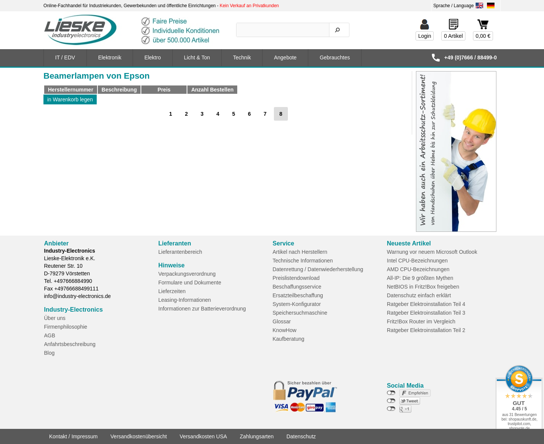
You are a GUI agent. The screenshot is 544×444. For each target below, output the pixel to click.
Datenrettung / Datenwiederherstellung (318, 269)
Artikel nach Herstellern (300, 252)
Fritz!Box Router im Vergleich (421, 321)
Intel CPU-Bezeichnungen (417, 261)
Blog (49, 353)
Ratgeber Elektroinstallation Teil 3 (426, 313)
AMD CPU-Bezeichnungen (418, 269)
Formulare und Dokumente (189, 282)
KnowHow (285, 330)
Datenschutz (301, 436)
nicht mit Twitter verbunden (391, 401)
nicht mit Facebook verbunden (391, 393)
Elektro (152, 57)
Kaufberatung (288, 339)
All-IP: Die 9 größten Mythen (420, 278)
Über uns (55, 318)
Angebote (285, 57)
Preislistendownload (296, 278)
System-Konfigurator (297, 304)
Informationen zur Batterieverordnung (202, 309)
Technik (242, 57)
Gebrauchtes (335, 57)
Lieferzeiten (171, 291)
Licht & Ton (197, 57)
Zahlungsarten (257, 436)
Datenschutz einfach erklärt (419, 295)
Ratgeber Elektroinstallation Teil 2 (426, 330)
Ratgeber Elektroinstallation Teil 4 (426, 304)
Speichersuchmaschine (300, 313)
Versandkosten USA (203, 436)
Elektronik (109, 57)
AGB (50, 335)
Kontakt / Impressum (73, 436)
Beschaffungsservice (297, 287)
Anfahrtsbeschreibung (70, 344)
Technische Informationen (303, 261)
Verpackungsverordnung (187, 274)
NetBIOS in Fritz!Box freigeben (423, 287)
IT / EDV (65, 57)
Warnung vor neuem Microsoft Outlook (432, 252)
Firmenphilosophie (65, 327)
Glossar (282, 321)
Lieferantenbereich (180, 252)
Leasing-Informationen (184, 300)
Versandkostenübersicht (138, 436)
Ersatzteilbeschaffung (298, 295)
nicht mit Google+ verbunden (391, 409)
